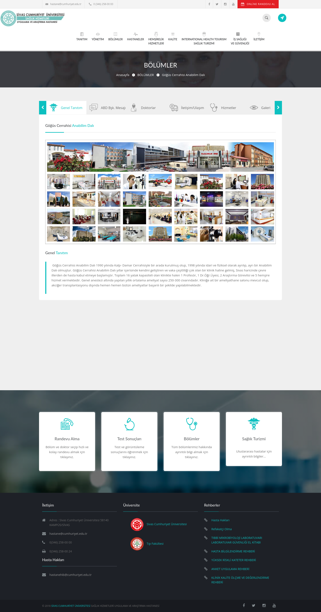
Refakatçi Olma (221, 529)
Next (278, 107)
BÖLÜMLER (115, 36)
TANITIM (81, 36)
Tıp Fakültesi (155, 544)
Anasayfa (122, 75)
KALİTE (172, 36)
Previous (42, 107)
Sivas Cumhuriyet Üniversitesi (167, 524)
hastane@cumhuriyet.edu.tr (63, 4)
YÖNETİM (98, 36)
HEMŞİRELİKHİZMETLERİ (156, 38)
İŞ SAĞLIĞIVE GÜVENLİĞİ (240, 38)
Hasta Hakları (220, 520)
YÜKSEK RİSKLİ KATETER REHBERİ (233, 560)
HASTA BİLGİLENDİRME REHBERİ (233, 551)
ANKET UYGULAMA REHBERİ (230, 569)
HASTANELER (135, 36)
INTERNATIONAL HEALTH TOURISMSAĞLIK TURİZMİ (204, 38)
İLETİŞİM (259, 36)
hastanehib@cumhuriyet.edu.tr (70, 575)
